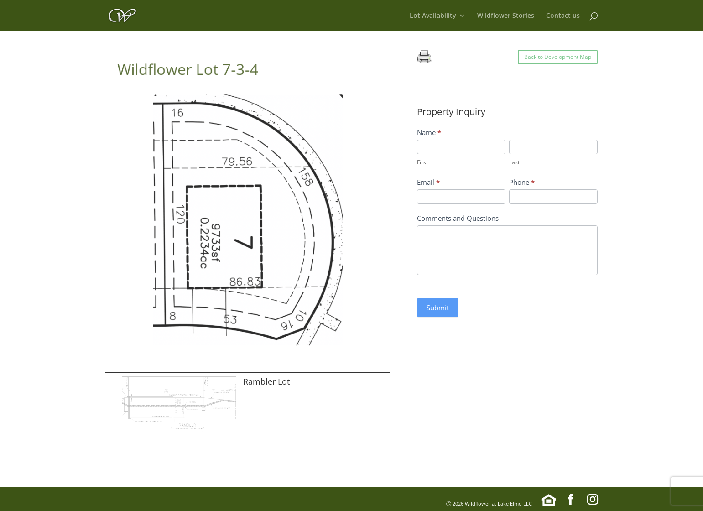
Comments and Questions (458, 218)
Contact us (563, 16)
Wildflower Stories (505, 16)
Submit (438, 307)
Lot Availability (433, 16)
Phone (522, 182)
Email (428, 182)
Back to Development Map (557, 57)
